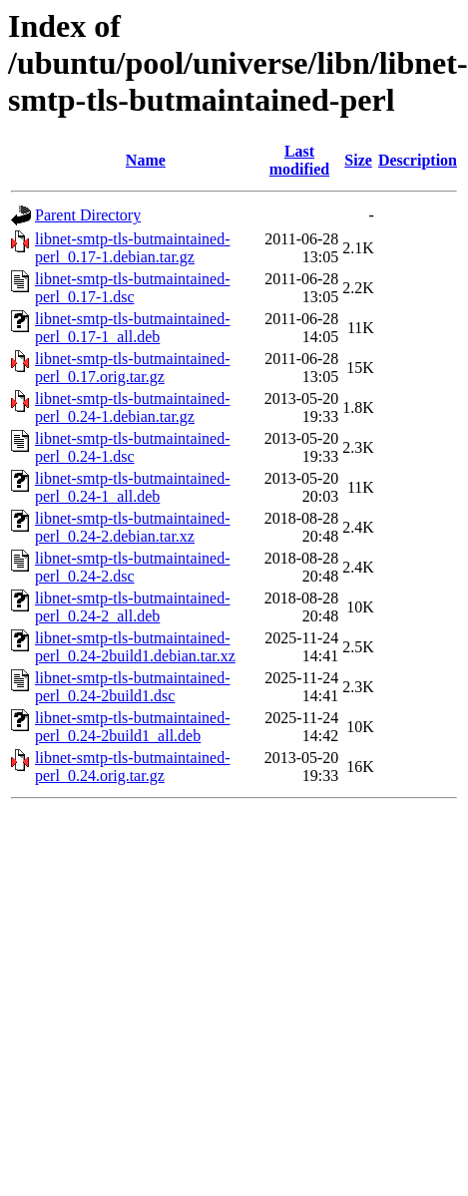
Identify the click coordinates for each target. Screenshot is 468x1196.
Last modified (299, 160)
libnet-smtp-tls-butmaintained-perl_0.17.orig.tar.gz (133, 367)
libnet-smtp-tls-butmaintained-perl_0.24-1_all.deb (133, 487)
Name (146, 160)
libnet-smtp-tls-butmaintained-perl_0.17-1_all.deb (133, 327)
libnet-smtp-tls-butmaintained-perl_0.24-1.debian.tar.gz (133, 407)
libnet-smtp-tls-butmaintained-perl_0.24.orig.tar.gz (133, 766)
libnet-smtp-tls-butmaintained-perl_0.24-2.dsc (133, 567)
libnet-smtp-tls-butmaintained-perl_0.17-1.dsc (133, 287)
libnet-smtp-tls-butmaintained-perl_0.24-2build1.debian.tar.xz (135, 646)
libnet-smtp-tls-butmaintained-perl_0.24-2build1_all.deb (133, 726)
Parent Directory (88, 214)
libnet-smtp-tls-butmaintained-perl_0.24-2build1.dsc (133, 686)
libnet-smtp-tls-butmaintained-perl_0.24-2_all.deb (133, 607)
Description (417, 160)
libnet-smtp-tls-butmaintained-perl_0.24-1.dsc (133, 447)
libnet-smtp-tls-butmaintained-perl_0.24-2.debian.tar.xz (133, 527)
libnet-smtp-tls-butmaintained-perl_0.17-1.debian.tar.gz (133, 247)
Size (358, 160)
